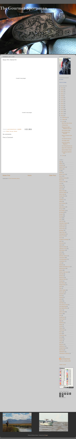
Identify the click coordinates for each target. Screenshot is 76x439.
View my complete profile (65, 360)
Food (60, 217)
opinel (60, 286)
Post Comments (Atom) (14, 178)
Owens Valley (62, 290)
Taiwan (60, 328)
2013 (62, 109)
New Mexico (62, 282)
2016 (62, 103)
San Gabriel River (63, 308)
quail (60, 299)
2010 (62, 115)
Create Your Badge (62, 82)
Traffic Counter (62, 364)
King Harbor (62, 250)
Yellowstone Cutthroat (64, 353)
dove (60, 197)
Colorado (61, 187)
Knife (60, 252)
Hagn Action (62, 232)
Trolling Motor (65, 125)
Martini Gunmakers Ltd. (64, 266)
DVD (60, 205)
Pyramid (61, 297)
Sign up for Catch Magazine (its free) (67, 127)
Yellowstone (62, 351)
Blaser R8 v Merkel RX (67, 147)
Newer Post (6, 175)
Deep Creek (62, 190)
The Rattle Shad (65, 140)
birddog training (62, 178)
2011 (62, 113)
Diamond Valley (62, 192)
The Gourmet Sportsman (23, 8)
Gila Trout (61, 221)
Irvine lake (61, 243)
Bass (60, 176)
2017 (62, 101)
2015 (62, 105)
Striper (60, 324)
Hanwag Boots (62, 234)
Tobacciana (61, 329)
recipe (60, 301)
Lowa (60, 263)
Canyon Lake (62, 181)
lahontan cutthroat (63, 255)
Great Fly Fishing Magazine (66, 143)
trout (60, 337)
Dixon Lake (61, 194)
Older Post (52, 175)
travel (60, 333)
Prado (60, 295)
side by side (62, 311)
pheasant (61, 293)
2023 (62, 89)
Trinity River (62, 335)
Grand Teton (62, 226)
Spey (60, 320)
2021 (62, 93)
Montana (61, 275)
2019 (62, 97)
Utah (60, 342)
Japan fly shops (62, 246)
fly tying (61, 216)
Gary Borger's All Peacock (66, 133)
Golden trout (62, 225)
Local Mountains (63, 259)
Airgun (60, 163)
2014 (62, 107)
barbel (60, 172)
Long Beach (62, 261)
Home (29, 175)
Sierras (61, 313)
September (64, 117)
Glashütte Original (63, 223)
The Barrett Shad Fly (66, 138)
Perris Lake (61, 291)
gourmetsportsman (65, 358)
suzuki (60, 326)
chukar (60, 185)
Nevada (61, 281)
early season (62, 206)
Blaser (7, 131)
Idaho (60, 241)
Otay (60, 288)
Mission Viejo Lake (63, 272)
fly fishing (61, 212)
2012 (62, 111)
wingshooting (62, 348)
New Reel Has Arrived (67, 123)
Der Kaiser (61, 79)
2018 (62, 99)
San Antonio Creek (66, 130)
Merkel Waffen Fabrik (67, 149)
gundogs (61, 230)
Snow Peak (61, 319)
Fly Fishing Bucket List (67, 145)
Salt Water (61, 302)
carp (60, 183)
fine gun (11, 131)
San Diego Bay (62, 306)
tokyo (60, 331)
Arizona (61, 168)
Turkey (60, 340)
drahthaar (61, 199)
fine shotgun (62, 210)
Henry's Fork (62, 235)
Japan (60, 244)
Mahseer (61, 264)
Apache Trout (62, 167)
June (63, 155)
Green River (62, 228)
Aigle (60, 161)
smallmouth (62, 317)
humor (60, 237)
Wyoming (61, 349)
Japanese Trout (62, 248)
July (63, 121)
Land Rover (62, 257)
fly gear (61, 214)
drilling (60, 201)
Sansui (60, 310)
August (64, 119)
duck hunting (62, 203)
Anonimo (61, 165)
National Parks (62, 279)
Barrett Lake (62, 174)
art (59, 170)
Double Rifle (62, 196)
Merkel (15, 131)
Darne (60, 188)
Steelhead (61, 322)
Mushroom (61, 277)
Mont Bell (61, 273)
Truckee (61, 338)
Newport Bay (62, 284)
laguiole (61, 253)
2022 (62, 91)
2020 (62, 95)
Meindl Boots (62, 268)
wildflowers (61, 346)
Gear (60, 219)
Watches (61, 344)
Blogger (46, 435)
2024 (62, 87)
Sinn (60, 315)
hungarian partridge (63, 239)
